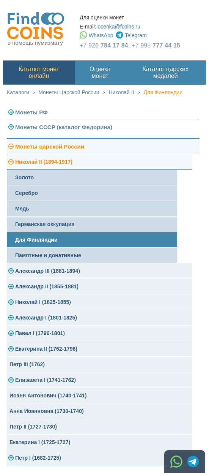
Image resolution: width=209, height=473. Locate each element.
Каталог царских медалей (165, 72)
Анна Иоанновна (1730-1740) (46, 411)
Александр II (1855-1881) (47, 286)
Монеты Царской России (69, 92)
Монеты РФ (31, 112)
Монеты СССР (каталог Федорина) (63, 127)
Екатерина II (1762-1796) (46, 349)
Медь (22, 209)
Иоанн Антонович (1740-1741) (48, 395)
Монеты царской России (49, 146)
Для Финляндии (162, 92)
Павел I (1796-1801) (40, 333)
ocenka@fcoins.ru (118, 27)
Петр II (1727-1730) (33, 427)
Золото (24, 177)
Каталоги (18, 92)
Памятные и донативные (48, 255)
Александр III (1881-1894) (47, 271)
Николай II (121, 92)
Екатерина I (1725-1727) (39, 442)
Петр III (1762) (27, 364)
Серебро (26, 193)
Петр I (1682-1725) (38, 458)
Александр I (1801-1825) (46, 318)
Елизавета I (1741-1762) (45, 380)
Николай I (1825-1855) (43, 302)
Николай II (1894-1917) (43, 162)
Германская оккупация (44, 224)
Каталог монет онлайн (39, 72)
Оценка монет (100, 72)
